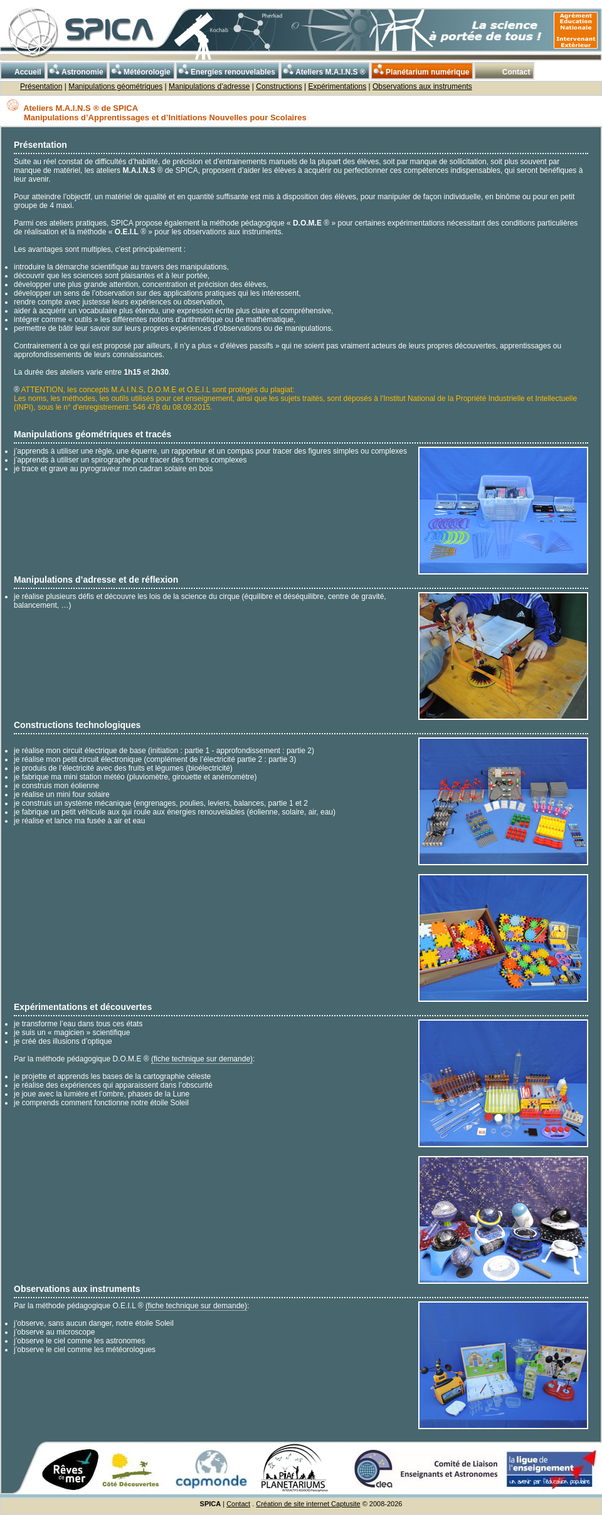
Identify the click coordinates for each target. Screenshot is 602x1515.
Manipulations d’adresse (209, 86)
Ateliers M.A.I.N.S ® (324, 69)
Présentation (41, 86)
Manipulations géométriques (115, 86)
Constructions (279, 86)
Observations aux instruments (422, 86)
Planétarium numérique (421, 69)
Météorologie (140, 69)
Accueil (21, 69)
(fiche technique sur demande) (202, 1058)
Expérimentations (337, 86)
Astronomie (75, 69)
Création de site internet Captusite (308, 1503)
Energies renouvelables (226, 69)
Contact (508, 69)
